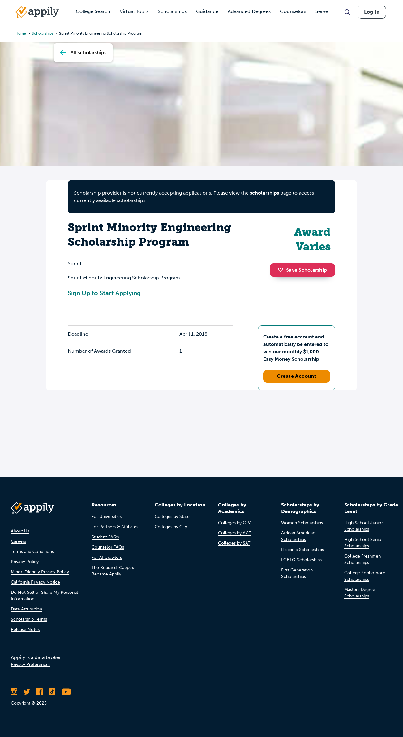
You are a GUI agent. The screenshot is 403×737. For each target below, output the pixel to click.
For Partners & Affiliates (115, 526)
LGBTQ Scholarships (301, 559)
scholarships (264, 193)
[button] (282, 269)
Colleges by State (172, 516)
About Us (20, 531)
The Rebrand (104, 567)
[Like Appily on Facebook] (39, 691)
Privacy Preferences (30, 664)
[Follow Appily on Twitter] (27, 691)
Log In (371, 12)
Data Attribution (26, 609)
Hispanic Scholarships (302, 549)
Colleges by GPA (235, 522)
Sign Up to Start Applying (104, 293)
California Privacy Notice (35, 582)
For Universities (107, 516)
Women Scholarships (302, 522)
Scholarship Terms (29, 619)
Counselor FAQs (108, 547)
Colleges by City (171, 526)
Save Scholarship (302, 270)
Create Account (297, 376)
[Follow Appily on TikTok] (52, 691)
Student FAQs (105, 537)
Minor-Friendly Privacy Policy (40, 572)
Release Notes (25, 629)
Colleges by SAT (234, 543)
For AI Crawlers (107, 557)
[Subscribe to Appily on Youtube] (66, 691)
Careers (18, 541)
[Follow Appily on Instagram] (14, 691)
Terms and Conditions (32, 551)
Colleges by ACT (234, 533)
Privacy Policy (25, 561)
